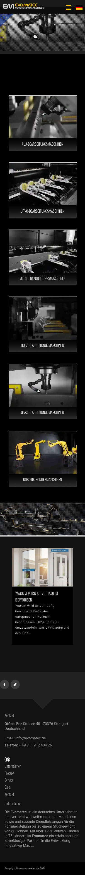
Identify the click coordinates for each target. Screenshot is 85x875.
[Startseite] (7, 759)
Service (9, 780)
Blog (7, 787)
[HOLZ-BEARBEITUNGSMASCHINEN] (43, 324)
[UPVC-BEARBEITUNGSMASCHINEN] (43, 190)
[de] (22, 6)
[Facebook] (4, 683)
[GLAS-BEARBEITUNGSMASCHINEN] (43, 391)
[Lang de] (79, 7)
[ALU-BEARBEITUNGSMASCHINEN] (43, 123)
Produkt (9, 773)
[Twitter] (15, 683)
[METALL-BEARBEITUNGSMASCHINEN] (43, 257)
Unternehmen (13, 766)
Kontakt (10, 794)
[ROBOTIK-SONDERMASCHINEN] (43, 458)
